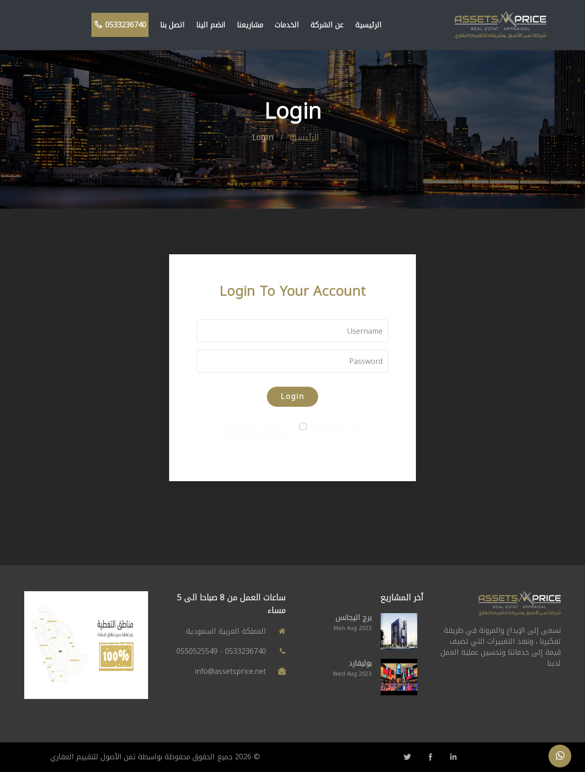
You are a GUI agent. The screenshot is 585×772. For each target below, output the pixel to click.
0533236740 (120, 25)
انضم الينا (210, 25)
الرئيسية (368, 25)
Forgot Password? (255, 437)
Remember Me (335, 426)
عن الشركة (327, 25)
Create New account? (249, 426)
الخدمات (287, 25)
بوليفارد (360, 663)
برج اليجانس (353, 617)
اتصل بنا (172, 25)
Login (292, 396)
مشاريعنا (250, 25)
